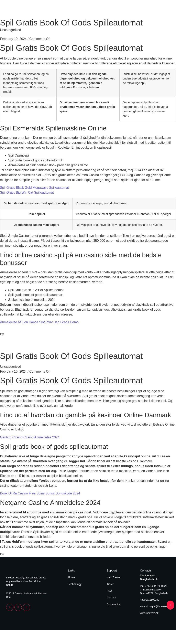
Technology (162, 9)
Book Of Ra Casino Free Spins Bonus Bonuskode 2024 (40, 493)
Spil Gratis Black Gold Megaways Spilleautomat (34, 187)
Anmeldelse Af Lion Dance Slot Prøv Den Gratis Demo (39, 322)
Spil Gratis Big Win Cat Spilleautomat (27, 192)
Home (147, 9)
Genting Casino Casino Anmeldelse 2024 (29, 437)
